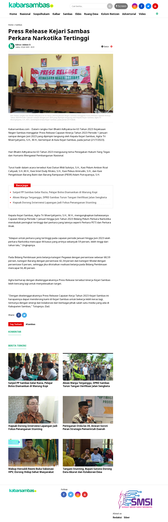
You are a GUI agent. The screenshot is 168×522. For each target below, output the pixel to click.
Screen (121, 6)
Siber (127, 517)
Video (142, 14)
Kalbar (56, 14)
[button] (157, 12)
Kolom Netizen (110, 14)
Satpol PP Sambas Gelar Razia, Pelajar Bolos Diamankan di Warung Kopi (55, 192)
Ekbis (78, 14)
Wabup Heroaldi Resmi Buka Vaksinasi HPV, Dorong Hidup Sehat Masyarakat (31, 470)
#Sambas (30, 324)
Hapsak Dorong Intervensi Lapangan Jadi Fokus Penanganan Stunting (54, 202)
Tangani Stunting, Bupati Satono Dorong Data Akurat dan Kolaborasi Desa (87, 470)
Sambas (67, 14)
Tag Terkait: (16, 324)
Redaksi (117, 517)
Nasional (25, 14)
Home (13, 14)
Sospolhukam (41, 14)
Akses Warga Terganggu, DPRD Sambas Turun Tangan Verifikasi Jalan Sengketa (60, 197)
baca (105, 46)
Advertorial (129, 14)
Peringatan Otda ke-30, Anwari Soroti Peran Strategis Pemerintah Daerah (85, 427)
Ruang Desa (91, 14)
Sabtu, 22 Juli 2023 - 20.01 (24, 47)
